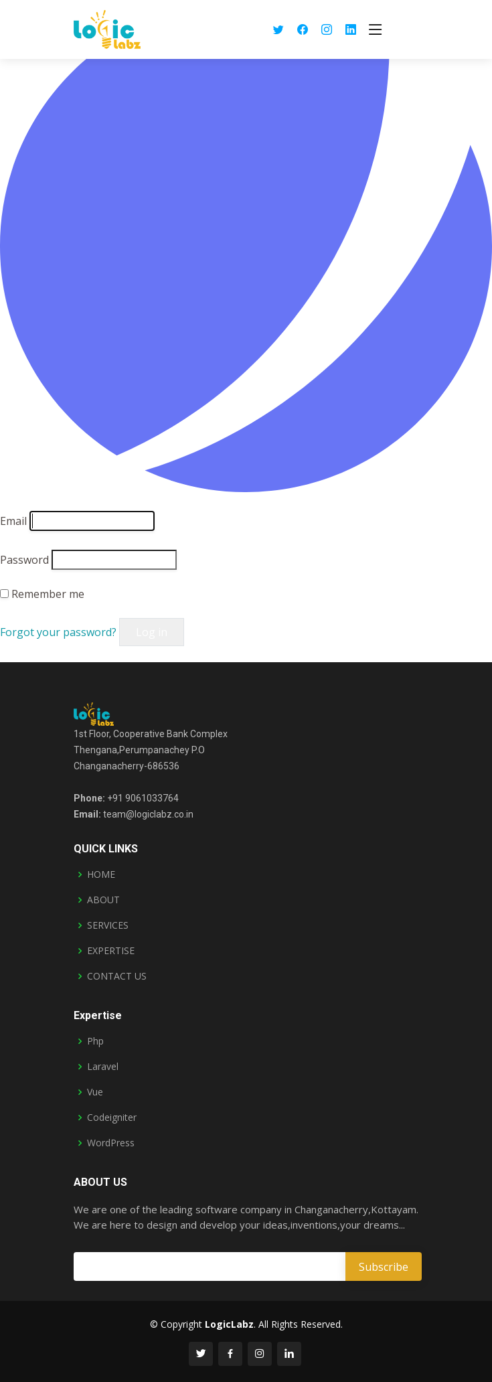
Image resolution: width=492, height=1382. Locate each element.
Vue (95, 1092)
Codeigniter (112, 1117)
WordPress (111, 1143)
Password (24, 559)
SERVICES (108, 925)
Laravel (102, 1066)
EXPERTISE (111, 950)
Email (13, 521)
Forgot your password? (59, 632)
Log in (151, 632)
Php (95, 1041)
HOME (101, 874)
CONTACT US (117, 976)
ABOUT (103, 900)
